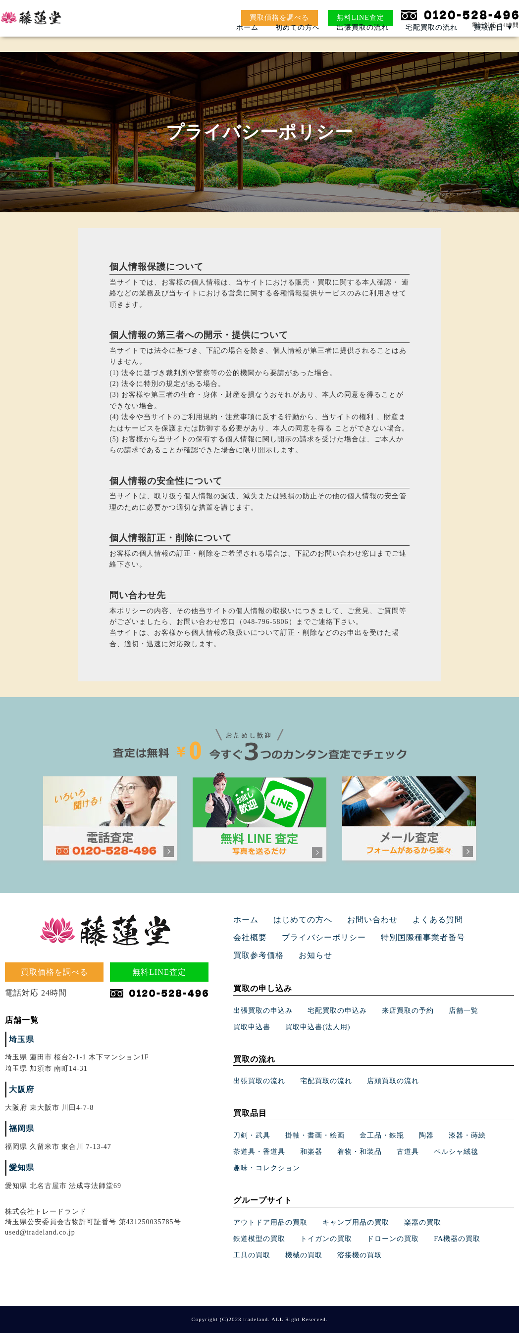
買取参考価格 (434, 938)
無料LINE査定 (360, 17)
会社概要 (471, 920)
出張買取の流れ (363, 42)
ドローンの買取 (393, 1238)
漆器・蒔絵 (467, 1135)
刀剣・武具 (251, 1135)
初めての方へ (297, 42)
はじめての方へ (296, 920)
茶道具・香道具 (259, 1151)
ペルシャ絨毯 (456, 1151)
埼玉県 (20, 1040)
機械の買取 (303, 1255)
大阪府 (20, 1090)
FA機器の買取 (457, 1238)
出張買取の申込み (263, 1010)
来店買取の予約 (408, 1010)
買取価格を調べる (279, 17)
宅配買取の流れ (432, 42)
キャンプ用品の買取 (355, 1222)
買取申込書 (251, 1027)
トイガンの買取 (326, 1238)
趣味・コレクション (266, 1168)
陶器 (426, 1135)
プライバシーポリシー (270, 938)
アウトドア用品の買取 (270, 1222)
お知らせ (248, 955)
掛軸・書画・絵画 (315, 1135)
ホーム (247, 42)
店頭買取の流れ (393, 1081)
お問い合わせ (359, 920)
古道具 (408, 1151)
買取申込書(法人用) (317, 1027)
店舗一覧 (463, 1010)
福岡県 (20, 1129)
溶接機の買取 (359, 1255)
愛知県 (20, 1168)
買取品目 (493, 42)
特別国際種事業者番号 (359, 938)
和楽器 (311, 1151)
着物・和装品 (359, 1151)
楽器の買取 (422, 1222)
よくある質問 (419, 920)
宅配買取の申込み (337, 1010)
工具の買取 (251, 1255)
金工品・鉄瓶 (382, 1135)
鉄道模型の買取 (259, 1238)
